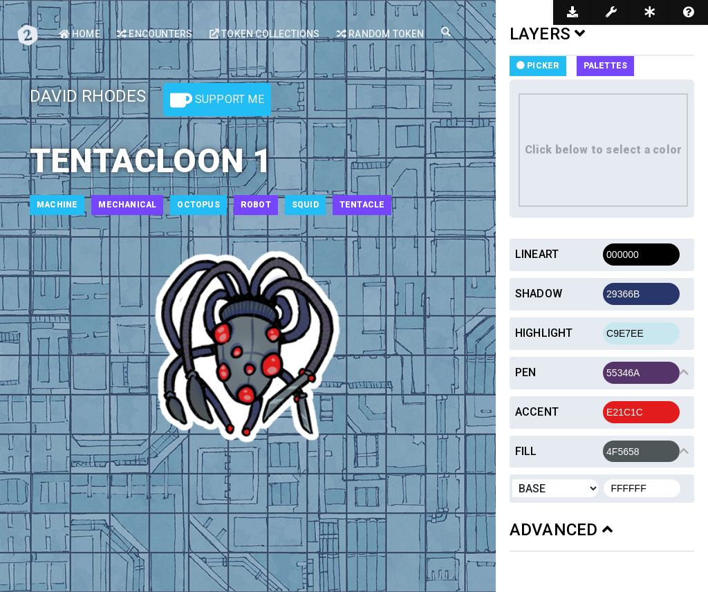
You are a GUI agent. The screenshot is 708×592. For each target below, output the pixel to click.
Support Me (217, 100)
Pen (526, 372)
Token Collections (264, 33)
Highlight (544, 333)
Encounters (154, 33)
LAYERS (548, 34)
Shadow (538, 293)
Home (79, 33)
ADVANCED (561, 529)
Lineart (537, 254)
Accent (537, 411)
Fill (526, 451)
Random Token (381, 33)
